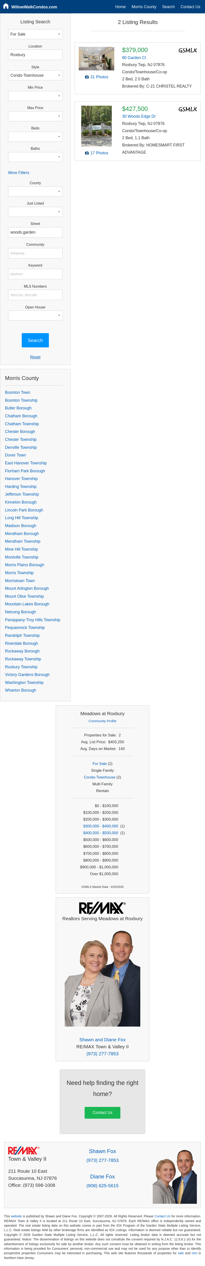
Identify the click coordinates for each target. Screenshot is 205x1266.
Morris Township (19, 573)
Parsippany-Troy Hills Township (32, 620)
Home (120, 7)
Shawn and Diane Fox (102, 1039)
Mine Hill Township (21, 549)
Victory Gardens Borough (27, 674)
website (16, 1216)
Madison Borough (20, 525)
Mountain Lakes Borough (27, 604)
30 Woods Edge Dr (139, 116)
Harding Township (21, 486)
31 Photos (99, 77)
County (35, 183)
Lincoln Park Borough (24, 510)
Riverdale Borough (21, 643)
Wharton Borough (20, 690)
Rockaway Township (23, 659)
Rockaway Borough (22, 651)
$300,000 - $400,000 (100, 826)
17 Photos (99, 153)
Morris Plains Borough (24, 565)
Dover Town (15, 455)
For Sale (100, 764)
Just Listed (35, 203)
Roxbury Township (21, 667)
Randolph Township (22, 635)
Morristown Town (20, 580)
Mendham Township (22, 541)
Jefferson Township (22, 494)
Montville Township (21, 557)
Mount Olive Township (24, 596)
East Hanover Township (26, 463)
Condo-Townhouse (99, 777)
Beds (35, 128)
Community (35, 244)
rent (194, 1253)
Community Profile (103, 721)
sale (181, 1253)
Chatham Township (22, 424)
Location (35, 46)
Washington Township (24, 682)
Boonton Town (17, 392)
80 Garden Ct (134, 57)
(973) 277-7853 (102, 1053)
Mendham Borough (22, 533)
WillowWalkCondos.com (34, 7)
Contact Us (190, 7)
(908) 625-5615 (102, 1185)
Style (35, 67)
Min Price (35, 87)
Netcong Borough (20, 612)
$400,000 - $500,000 (100, 833)
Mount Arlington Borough (27, 588)
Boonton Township (21, 400)
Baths (35, 148)
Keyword (35, 265)
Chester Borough (20, 431)
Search (168, 7)
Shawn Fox (102, 1151)
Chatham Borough (21, 416)
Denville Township (21, 447)
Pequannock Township (25, 627)
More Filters (18, 172)
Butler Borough (18, 408)
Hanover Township (21, 478)
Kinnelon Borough (21, 502)
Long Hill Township (21, 518)
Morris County (144, 7)
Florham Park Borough (25, 471)
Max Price (35, 108)
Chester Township (21, 439)
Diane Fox (102, 1176)
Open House (35, 307)
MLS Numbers (35, 286)
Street (35, 224)
